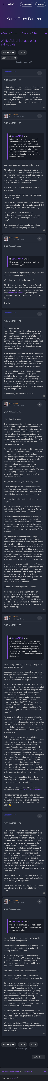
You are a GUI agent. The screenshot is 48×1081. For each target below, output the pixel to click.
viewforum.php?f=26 (16, 293)
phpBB (14, 1078)
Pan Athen (13, 115)
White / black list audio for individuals (18, 42)
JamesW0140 (9, 72)
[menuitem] (11, 4)
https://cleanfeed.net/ (33, 790)
